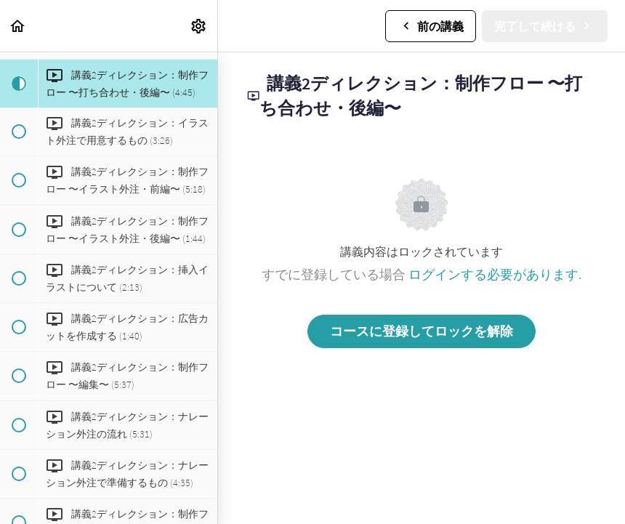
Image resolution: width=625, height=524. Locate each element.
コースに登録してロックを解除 (421, 331)
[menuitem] (199, 26)
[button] (18, 26)
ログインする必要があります (493, 274)
